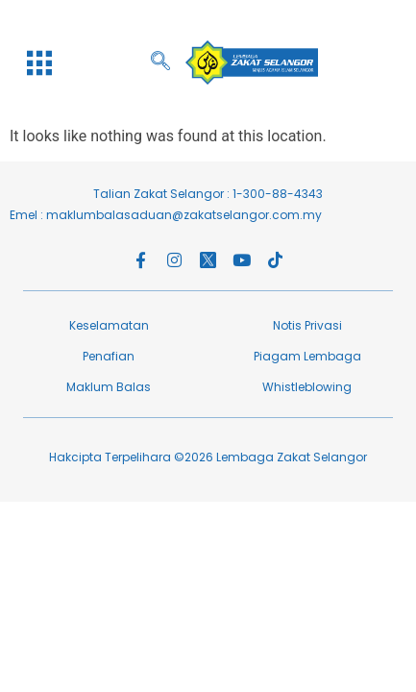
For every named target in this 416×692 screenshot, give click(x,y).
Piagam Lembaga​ (307, 356)
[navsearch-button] (170, 62)
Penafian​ (109, 356)
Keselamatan (109, 325)
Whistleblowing (307, 387)
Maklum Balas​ (108, 387)
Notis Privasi (307, 325)
